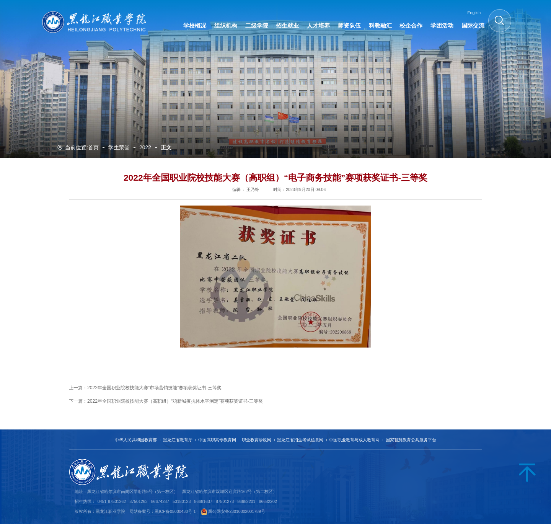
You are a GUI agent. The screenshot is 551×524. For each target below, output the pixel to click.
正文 (166, 147)
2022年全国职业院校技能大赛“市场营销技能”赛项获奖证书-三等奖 (154, 387)
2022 (145, 147)
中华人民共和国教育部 (136, 439)
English (474, 12)
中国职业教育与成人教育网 (354, 439)
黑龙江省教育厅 (177, 439)
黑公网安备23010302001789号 (236, 511)
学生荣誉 (119, 147)
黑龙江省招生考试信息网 (300, 439)
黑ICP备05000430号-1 (175, 511)
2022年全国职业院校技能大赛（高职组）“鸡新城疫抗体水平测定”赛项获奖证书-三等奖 (175, 401)
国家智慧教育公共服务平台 (411, 439)
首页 (93, 147)
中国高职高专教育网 (217, 439)
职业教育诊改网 (256, 439)
